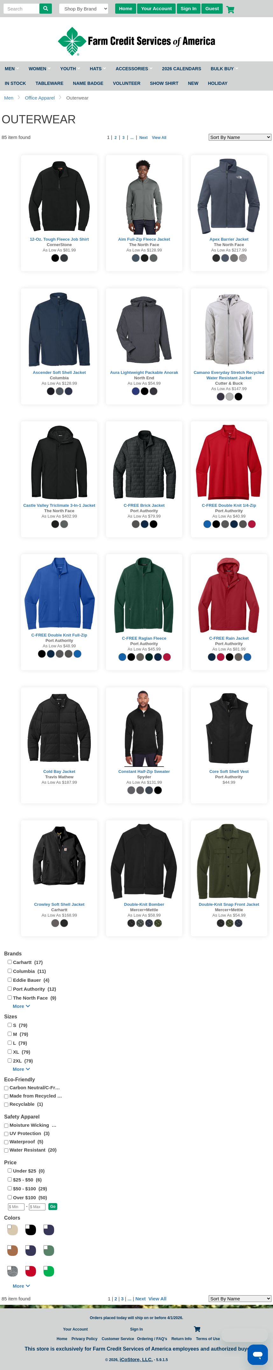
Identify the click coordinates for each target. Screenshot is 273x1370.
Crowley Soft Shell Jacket (59, 904)
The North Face (144, 244)
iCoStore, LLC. (136, 1359)
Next (143, 137)
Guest (212, 8)
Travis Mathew (59, 776)
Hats (98, 68)
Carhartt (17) (28, 962)
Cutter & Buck (229, 383)
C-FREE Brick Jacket (144, 505)
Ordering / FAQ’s (152, 1339)
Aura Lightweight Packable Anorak (144, 372)
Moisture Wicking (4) (33, 1125)
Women (40, 68)
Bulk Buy (224, 68)
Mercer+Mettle (144, 909)
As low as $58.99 (144, 915)
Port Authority (144, 510)
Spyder (144, 776)
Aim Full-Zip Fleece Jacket (144, 239)
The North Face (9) (34, 998)
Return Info (182, 1339)
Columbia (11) (29, 971)
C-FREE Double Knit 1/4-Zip (229, 505)
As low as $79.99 (144, 516)
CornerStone (59, 244)
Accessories (134, 68)
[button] (53, 1206)
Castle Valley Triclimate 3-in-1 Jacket (59, 505)
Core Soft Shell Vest (229, 771)
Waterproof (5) (26, 1141)
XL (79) (21, 1052)
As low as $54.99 (144, 383)
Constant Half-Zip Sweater (144, 771)
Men (12, 68)
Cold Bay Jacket (59, 771)
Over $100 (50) (30, 1197)
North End (144, 377)
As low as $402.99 (59, 516)
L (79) (20, 1043)
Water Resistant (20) (33, 1150)
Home (125, 8)
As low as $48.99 (59, 646)
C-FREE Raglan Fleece (144, 638)
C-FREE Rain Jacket (229, 638)
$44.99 (229, 782)
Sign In (189, 8)
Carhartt (59, 909)
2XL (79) (23, 1061)
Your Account (156, 8)
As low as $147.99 (229, 388)
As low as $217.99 (229, 250)
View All (158, 137)
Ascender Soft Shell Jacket (59, 372)
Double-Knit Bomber (144, 904)
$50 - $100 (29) (30, 1188)
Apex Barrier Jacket (229, 239)
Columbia (59, 377)
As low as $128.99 (144, 250)
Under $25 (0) (29, 1171)
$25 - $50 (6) (27, 1179)
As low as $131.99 (144, 782)
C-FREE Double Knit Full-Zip (59, 635)
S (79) (20, 1025)
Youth (70, 68)
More (21, 1006)
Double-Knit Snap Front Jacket (229, 904)
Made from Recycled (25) (36, 1095)
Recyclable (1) (26, 1104)
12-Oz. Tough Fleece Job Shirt (59, 239)
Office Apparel (40, 97)
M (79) (20, 1034)
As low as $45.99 (144, 649)
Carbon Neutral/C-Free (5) (36, 1087)
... (132, 137)
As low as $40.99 (229, 516)
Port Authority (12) (34, 989)
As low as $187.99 (59, 782)
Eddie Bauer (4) (31, 980)
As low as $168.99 (59, 915)
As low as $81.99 (59, 250)
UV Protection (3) (30, 1133)
